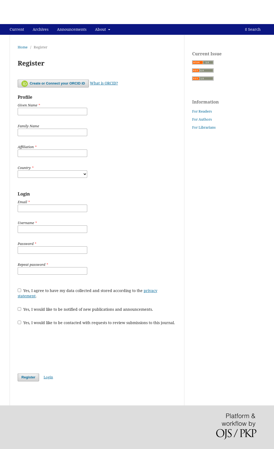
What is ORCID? (104, 83)
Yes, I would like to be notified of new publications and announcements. (85, 309)
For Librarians (204, 127)
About (101, 29)
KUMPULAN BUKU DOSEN (51, 20)
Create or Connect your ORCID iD (53, 83)
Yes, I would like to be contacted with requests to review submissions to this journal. (96, 322)
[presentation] (58, 349)
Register (242, 4)
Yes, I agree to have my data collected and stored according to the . (87, 293)
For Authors (202, 119)
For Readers (202, 111)
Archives (40, 29)
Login (259, 4)
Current (17, 29)
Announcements (71, 29)
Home (23, 47)
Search (253, 29)
